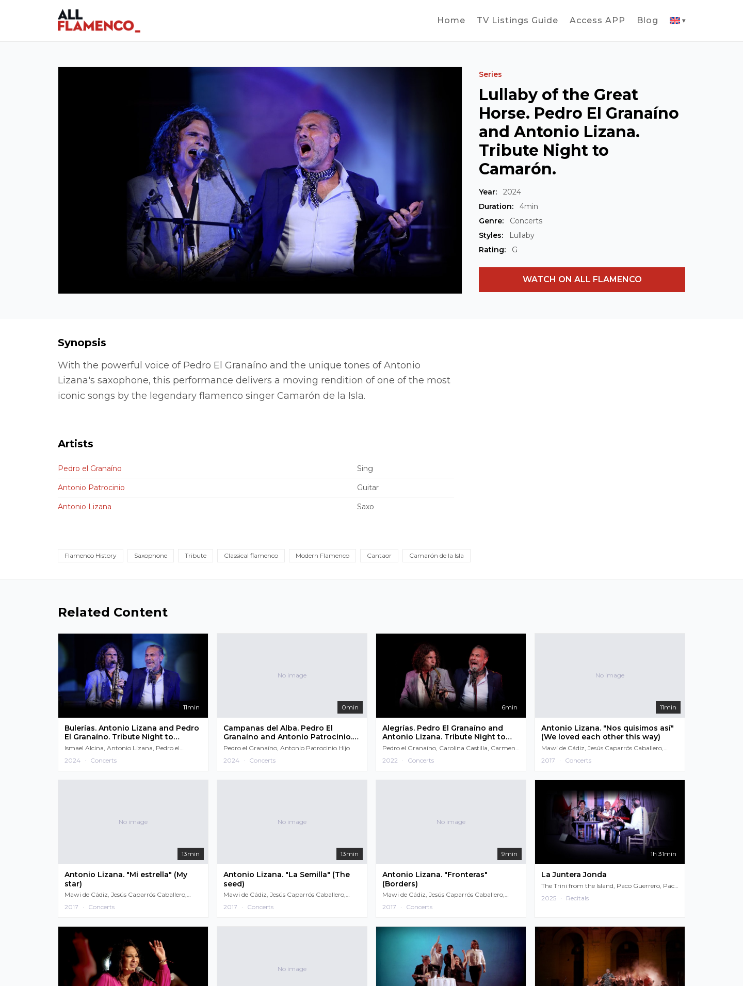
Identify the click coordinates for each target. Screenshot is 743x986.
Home (451, 20)
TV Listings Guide (517, 20)
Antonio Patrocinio (91, 487)
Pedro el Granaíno (90, 468)
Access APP (597, 20)
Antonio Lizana (84, 506)
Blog (647, 20)
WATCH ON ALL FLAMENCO (582, 279)
